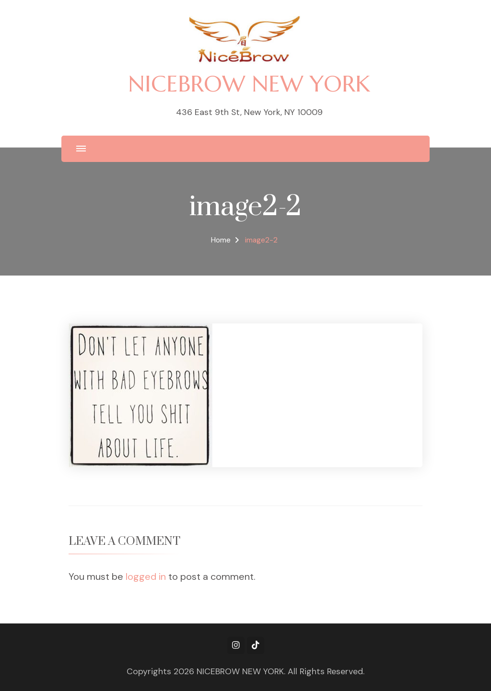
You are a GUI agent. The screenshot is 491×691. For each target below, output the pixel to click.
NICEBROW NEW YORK (249, 83)
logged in (146, 576)
